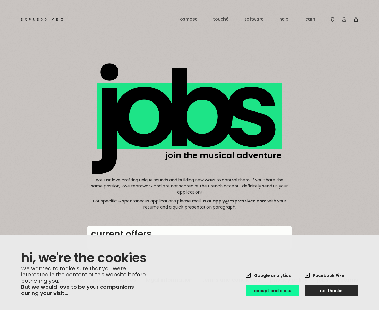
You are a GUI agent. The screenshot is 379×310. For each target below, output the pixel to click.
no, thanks (331, 291)
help (283, 19)
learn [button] (309, 19)
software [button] (253, 19)
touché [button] (220, 19)
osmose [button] (188, 19)
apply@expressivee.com (239, 201)
